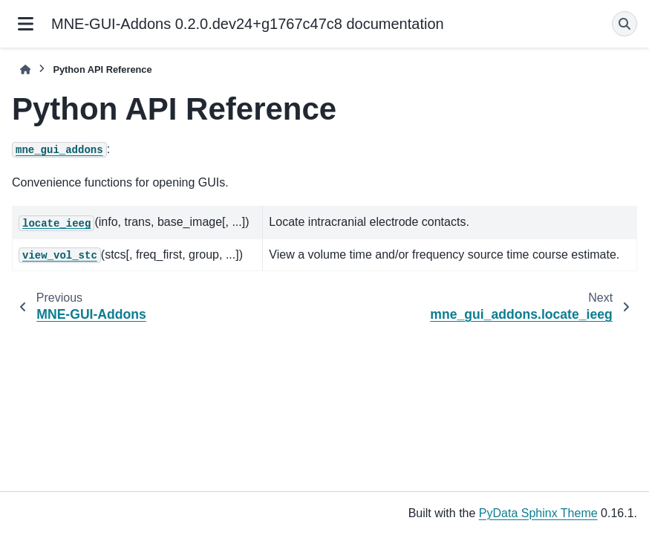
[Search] (624, 23)
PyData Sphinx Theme (538, 513)
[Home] (25, 69)
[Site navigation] (25, 23)
